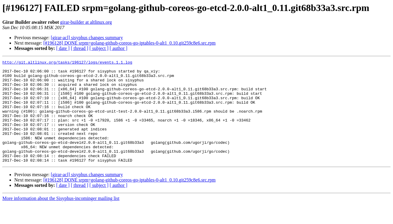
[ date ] (63, 48)
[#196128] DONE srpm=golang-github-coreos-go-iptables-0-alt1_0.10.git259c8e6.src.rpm (129, 42)
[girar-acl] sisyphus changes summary (87, 37)
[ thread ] (79, 48)
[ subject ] (99, 48)
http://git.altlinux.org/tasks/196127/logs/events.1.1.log (67, 63)
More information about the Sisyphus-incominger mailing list (61, 218)
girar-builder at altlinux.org (86, 22)
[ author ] (119, 48)
